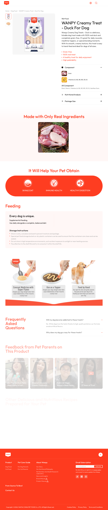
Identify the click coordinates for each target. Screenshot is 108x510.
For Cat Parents (23, 469)
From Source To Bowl (13, 486)
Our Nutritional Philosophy (44, 469)
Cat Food (8, 469)
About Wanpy (41, 462)
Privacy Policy (82, 507)
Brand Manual (42, 479)
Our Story (39, 467)
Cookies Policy (71, 507)
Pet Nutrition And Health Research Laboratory (47, 472)
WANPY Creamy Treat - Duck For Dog (31, 11)
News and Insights (42, 476)
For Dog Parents (23, 467)
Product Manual (42, 481)
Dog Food (14, 11)
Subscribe (98, 466)
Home (7, 11)
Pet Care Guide (24, 462)
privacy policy (97, 470)
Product (8, 462)
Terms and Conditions (96, 507)
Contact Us (9, 490)
